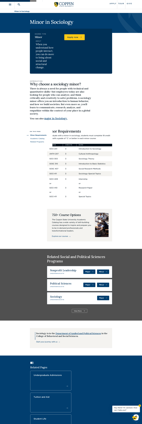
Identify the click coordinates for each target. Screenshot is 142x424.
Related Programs (21, 115)
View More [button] (84, 283)
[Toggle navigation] (17, 4)
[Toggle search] (23, 4)
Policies (64, 419)
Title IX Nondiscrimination (86, 419)
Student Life (111, 344)
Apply (107, 3)
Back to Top (120, 377)
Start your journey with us (34, 317)
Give (123, 3)
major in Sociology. (70, 91)
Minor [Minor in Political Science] (117, 259)
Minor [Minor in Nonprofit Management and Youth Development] (117, 246)
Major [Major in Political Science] (104, 259)
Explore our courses (58, 211)
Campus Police (106, 399)
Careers (67, 394)
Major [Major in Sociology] (117, 271)
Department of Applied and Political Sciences (66, 308)
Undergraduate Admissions (55, 345)
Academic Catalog (22, 112)
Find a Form (69, 399)
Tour (115, 3)
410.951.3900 (105, 403)
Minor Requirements (23, 109)
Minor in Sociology (22, 10)
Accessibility (54, 419)
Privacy (72, 419)
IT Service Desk (70, 403)
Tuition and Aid (84, 344)
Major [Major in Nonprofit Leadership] (104, 246)
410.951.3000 (25, 396)
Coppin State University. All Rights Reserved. (32, 419)
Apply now (109, 38)
